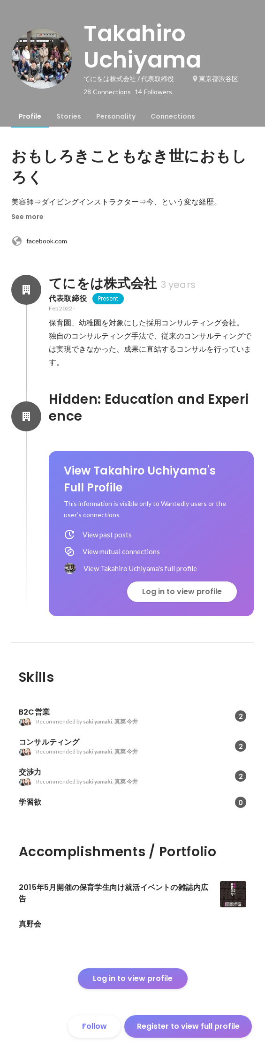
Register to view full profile (188, 1026)
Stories (68, 116)
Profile (30, 116)
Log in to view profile (182, 591)
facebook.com (39, 241)
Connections (173, 116)
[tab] (30, 116)
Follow (94, 1026)
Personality (116, 116)
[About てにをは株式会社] (26, 290)
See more (27, 216)
